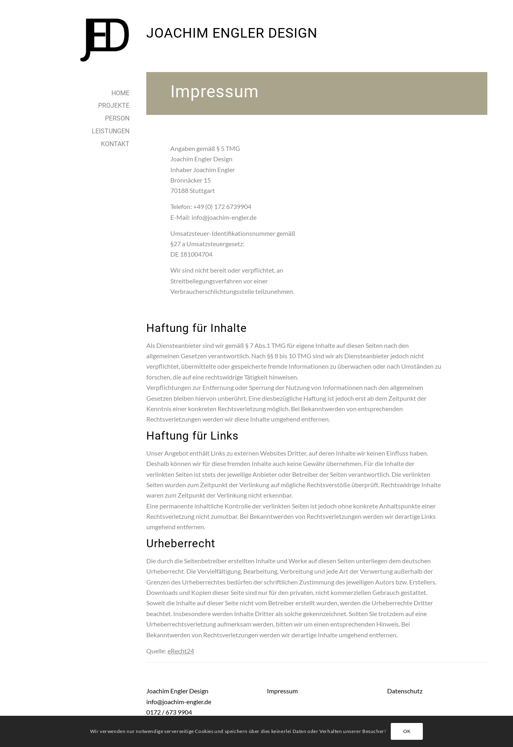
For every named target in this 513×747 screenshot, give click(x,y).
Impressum (282, 691)
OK (407, 731)
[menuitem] (85, 93)
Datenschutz (404, 691)
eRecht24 (181, 651)
